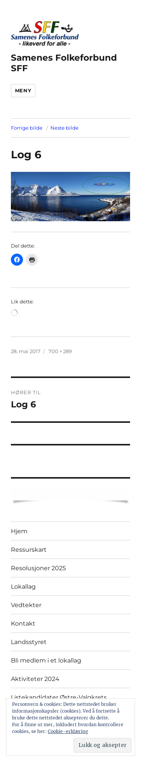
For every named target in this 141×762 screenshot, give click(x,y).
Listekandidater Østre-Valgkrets (59, 697)
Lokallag (23, 586)
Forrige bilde (26, 128)
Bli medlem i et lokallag (46, 660)
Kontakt (23, 623)
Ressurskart (29, 549)
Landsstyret (29, 642)
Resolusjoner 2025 (38, 568)
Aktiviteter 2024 (35, 678)
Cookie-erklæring (68, 731)
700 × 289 (60, 351)
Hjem (19, 531)
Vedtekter (26, 605)
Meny (23, 90)
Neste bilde (64, 128)
